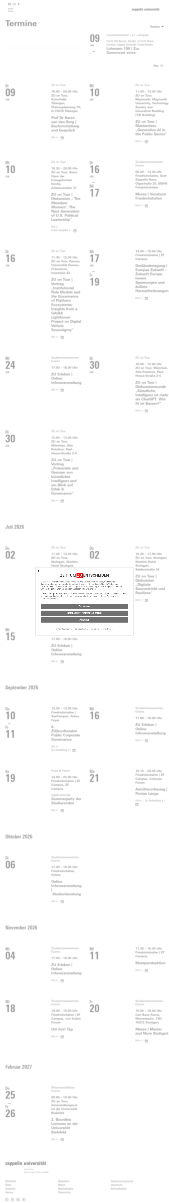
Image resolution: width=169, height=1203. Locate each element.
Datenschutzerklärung (50, 599)
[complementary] (38, 570)
